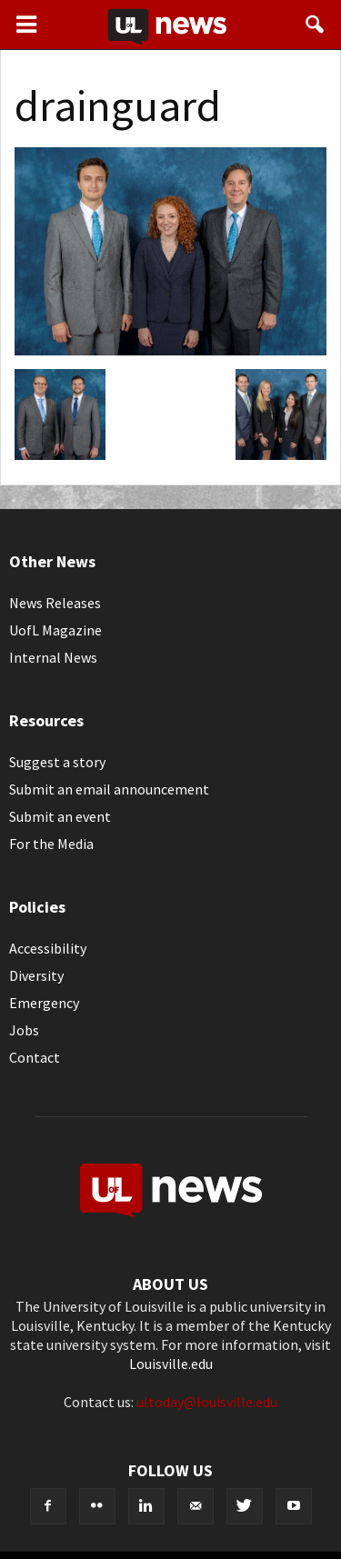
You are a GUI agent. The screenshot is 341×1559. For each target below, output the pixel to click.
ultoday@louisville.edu (206, 1402)
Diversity (36, 975)
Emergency (44, 1003)
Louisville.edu (171, 1363)
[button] (315, 24)
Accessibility (47, 948)
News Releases (55, 603)
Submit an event (60, 816)
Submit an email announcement (109, 789)
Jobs (24, 1030)
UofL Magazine (55, 630)
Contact (34, 1057)
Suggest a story (57, 762)
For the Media (51, 843)
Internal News (53, 657)
